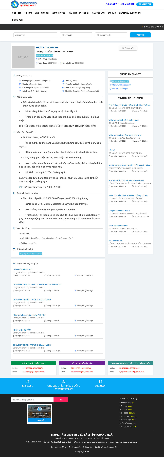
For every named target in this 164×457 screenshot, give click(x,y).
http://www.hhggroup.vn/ (121, 85)
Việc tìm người (42, 13)
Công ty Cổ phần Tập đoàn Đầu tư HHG (28, 273)
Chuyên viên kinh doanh (119, 210)
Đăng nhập (128, 4)
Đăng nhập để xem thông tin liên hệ (31, 254)
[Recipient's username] (32, 399)
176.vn (86, 452)
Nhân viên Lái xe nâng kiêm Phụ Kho (29, 315)
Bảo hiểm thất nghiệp (79, 13)
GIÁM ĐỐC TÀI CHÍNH (22, 270)
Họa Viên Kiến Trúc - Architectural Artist (126, 180)
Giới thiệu (16, 13)
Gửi (61, 400)
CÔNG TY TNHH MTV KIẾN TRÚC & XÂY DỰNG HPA (130, 183)
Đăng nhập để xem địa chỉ (44, 55)
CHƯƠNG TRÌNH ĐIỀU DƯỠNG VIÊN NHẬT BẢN (63, 388)
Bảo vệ (112, 150)
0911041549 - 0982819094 (129, 368)
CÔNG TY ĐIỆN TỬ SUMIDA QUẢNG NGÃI (126, 168)
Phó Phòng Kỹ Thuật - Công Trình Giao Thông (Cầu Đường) (129, 105)
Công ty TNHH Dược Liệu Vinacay (122, 123)
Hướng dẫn (17, 20)
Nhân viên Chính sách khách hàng (124, 120)
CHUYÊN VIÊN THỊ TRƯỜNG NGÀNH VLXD (32, 300)
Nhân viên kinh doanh (118, 225)
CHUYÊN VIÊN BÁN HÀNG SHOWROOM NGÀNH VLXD (37, 285)
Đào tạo (112, 13)
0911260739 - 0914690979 (33, 368)
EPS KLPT (27, 386)
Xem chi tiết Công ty (120, 89)
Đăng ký (111, 4)
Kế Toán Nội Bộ (115, 240)
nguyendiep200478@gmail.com (131, 372)
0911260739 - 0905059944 (81, 368)
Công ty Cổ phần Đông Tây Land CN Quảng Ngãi (128, 213)
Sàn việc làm (98, 13)
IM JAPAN (100, 386)
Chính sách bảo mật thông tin (80, 447)
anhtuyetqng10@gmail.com (33, 372)
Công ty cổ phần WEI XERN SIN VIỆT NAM (125, 108)
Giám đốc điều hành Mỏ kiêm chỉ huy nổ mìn (128, 195)
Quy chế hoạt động (58, 447)
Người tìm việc (58, 13)
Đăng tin (145, 4)
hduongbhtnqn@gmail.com (82, 372)
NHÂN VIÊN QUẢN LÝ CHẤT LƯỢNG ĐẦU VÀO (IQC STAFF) (129, 165)
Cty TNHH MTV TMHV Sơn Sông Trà (123, 228)
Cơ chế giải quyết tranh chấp (105, 447)
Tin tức (28, 13)
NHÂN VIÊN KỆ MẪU (22, 330)
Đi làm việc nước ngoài (130, 13)
